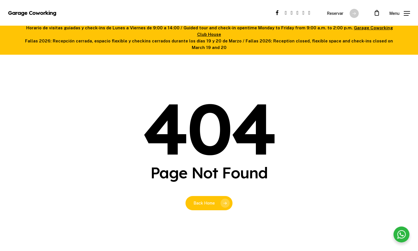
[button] (399, 13)
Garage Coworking (32, 13)
